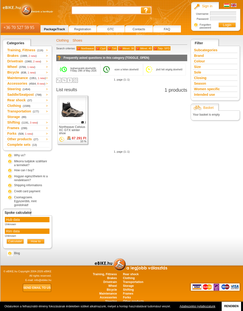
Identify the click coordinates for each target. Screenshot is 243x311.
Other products (22, 139)
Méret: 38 (128, 48)
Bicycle (21, 72)
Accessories (26, 83)
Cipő (103, 48)
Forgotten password (205, 26)
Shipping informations (28, 185)
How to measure (36, 241)
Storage (16, 116)
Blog (17, 253)
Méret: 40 (145, 48)
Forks (20, 133)
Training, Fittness (25, 50)
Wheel (21, 66)
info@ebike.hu (43, 280)
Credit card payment (27, 191)
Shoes (77, 40)
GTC (110, 29)
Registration (82, 29)
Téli (114, 48)
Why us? (19, 155)
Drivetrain (24, 61)
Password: (203, 18)
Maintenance (26, 78)
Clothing (18, 105)
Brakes (22, 55)
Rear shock (19, 100)
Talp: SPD (164, 48)
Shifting (22, 122)
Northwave (87, 48)
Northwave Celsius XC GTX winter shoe (72, 130)
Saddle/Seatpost (24, 94)
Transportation (23, 111)
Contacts (139, 29)
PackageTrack (54, 29)
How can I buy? (24, 170)
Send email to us (37, 287)
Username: (202, 13)
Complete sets (22, 144)
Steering (18, 89)
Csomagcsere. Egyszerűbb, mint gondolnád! (25, 201)
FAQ (167, 29)
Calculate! (15, 241)
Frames (17, 128)
